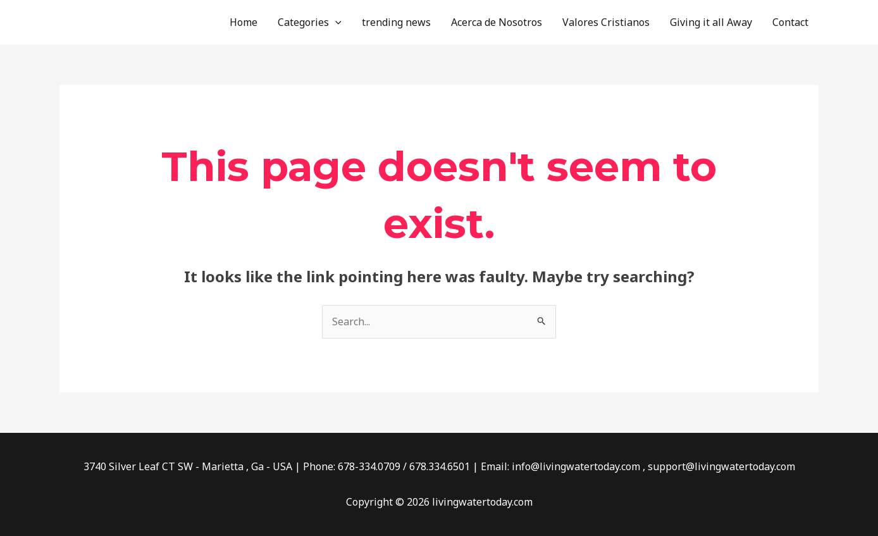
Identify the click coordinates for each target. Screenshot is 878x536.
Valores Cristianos (606, 22)
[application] (335, 22)
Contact (790, 22)
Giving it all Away (711, 22)
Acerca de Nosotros (496, 22)
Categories (310, 22)
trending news (396, 22)
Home (243, 22)
